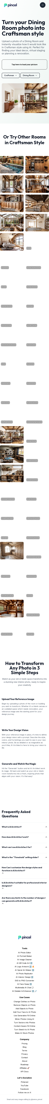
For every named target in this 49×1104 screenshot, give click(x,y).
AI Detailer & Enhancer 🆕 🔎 (24, 991)
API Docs (24, 1071)
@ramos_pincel (36, 1099)
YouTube (24, 1085)
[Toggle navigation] (42, 5)
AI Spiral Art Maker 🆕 (24, 970)
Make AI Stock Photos (24, 1033)
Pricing (24, 1043)
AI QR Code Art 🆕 (24, 963)
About (24, 1061)
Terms (24, 1050)
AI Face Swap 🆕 (24, 984)
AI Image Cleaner (24, 959)
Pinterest (24, 1082)
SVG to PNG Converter (24, 980)
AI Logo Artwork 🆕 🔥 (24, 966)
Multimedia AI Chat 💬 (24, 987)
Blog (24, 1047)
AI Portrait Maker (24, 956)
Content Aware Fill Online (24, 1026)
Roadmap (24, 1064)
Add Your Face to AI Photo (24, 1012)
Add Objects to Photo (24, 1008)
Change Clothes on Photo (24, 1001)
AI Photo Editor (24, 953)
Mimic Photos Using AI (24, 1019)
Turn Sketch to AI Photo (24, 1029)
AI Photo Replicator (24, 973)
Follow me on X (24, 1092)
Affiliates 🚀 (24, 1068)
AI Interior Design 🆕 (24, 977)
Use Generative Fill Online (24, 1015)
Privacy (24, 1054)
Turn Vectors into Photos (24, 1022)
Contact (24, 1057)
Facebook (24, 1089)
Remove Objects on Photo (25, 1005)
